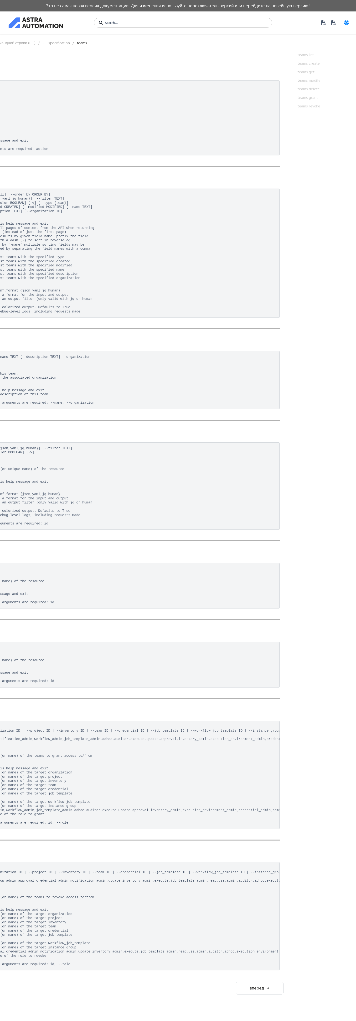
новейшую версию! (291, 5)
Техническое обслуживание (24, 679)
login (22, 391)
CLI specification (28, 190)
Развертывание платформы (25, 74)
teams (23, 507)
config (23, 237)
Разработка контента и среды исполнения (31, 616)
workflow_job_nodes (34, 554)
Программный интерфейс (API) (33, 137)
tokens (24, 515)
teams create (309, 63)
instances (26, 337)
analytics (25, 214)
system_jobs (27, 500)
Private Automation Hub (32, 95)
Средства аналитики (29, 636)
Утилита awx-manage (29, 585)
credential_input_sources (37, 252)
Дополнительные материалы (27, 693)
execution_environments (36, 275)
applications (27, 221)
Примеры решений (28, 645)
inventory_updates (32, 360)
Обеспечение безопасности (24, 656)
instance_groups (31, 330)
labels (23, 384)
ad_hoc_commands (33, 206)
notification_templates (35, 422)
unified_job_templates (35, 523)
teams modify (309, 80)
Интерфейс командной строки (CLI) (31, 149)
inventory (26, 345)
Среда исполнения (28, 605)
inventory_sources (32, 353)
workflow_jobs (29, 577)
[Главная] (90, 42)
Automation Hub (26, 86)
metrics (24, 415)
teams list (306, 55)
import (24, 322)
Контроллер (22, 103)
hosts (23, 314)
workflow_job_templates (36, 569)
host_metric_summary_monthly (41, 299)
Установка (24, 159)
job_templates (29, 368)
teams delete (309, 89)
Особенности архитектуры (34, 111)
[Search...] (186, 22)
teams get (306, 72)
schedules (26, 476)
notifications (28, 430)
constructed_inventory (35, 244)
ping (22, 446)
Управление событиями (32, 628)
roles (22, 469)
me (21, 399)
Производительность (30, 668)
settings (25, 484)
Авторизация (26, 167)
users (23, 538)
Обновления (22, 713)
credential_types (31, 260)
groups (24, 291)
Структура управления (31, 119)
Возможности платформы (34, 55)
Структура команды (31, 175)
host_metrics (28, 306)
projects (25, 461)
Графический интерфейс (32, 126)
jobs (22, 376)
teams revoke (309, 106)
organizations (29, 438)
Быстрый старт (24, 46)
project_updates (30, 453)
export (23, 283)
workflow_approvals (33, 546)
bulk (22, 229)
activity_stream (30, 198)
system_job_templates (35, 492)
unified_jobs (27, 531)
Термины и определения (33, 705)
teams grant (308, 97)
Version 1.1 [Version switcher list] (21, 1017)
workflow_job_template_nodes (41, 561)
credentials (27, 268)
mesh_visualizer (30, 407)
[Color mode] (346, 22)
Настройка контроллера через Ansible (32, 595)
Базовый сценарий (31, 183)
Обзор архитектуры (29, 63)
